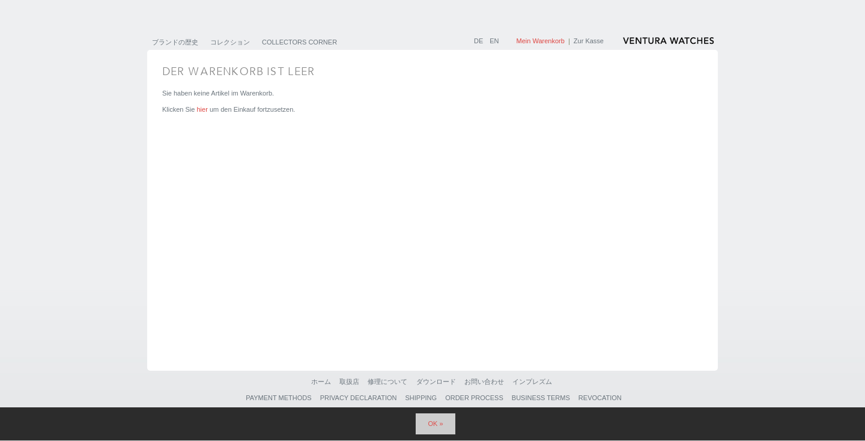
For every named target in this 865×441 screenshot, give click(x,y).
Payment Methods (278, 397)
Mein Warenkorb (541, 40)
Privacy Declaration (358, 397)
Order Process (474, 397)
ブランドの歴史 (175, 42)
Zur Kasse (589, 40)
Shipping (421, 397)
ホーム (321, 381)
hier (201, 109)
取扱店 (349, 381)
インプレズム (532, 381)
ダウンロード (436, 381)
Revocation (600, 397)
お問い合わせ (484, 381)
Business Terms (541, 397)
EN (494, 40)
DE (479, 40)
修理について (387, 381)
